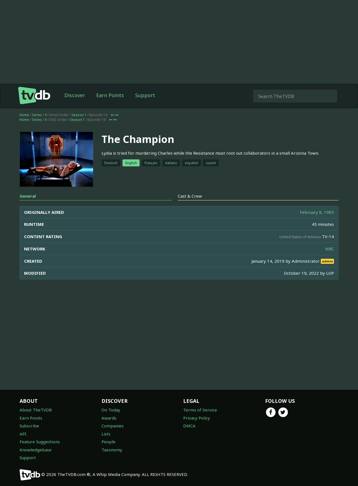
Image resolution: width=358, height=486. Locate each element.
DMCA (189, 425)
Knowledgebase (35, 450)
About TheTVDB (36, 410)
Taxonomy (112, 450)
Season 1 (79, 114)
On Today (111, 410)
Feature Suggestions (40, 441)
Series (37, 114)
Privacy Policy (196, 418)
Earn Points (110, 95)
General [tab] (28, 196)
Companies (113, 425)
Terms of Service (200, 410)
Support (145, 95)
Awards (109, 418)
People (109, 441)
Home (24, 114)
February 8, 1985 (317, 212)
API (23, 434)
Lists (106, 434)
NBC (329, 249)
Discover (74, 95)
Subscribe (29, 425)
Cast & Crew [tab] (190, 196)
